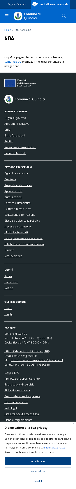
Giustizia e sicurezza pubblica (22, 220)
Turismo (9, 250)
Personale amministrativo (20, 147)
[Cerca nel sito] (63, 16)
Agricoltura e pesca (16, 173)
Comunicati (11, 282)
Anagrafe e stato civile (18, 185)
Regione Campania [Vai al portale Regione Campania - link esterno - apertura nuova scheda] (17, 4)
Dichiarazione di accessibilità (21, 414)
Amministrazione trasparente (22, 396)
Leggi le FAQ (11, 372)
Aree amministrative (16, 123)
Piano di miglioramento (18, 420)
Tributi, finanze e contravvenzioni (24, 244)
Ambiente (10, 179)
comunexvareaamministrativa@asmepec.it (37, 360)
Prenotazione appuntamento (22, 378)
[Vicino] (73, 423)
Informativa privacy (54, 447)
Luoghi (8, 314)
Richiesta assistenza (17, 390)
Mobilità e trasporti (16, 232)
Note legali (10, 408)
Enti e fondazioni (14, 135)
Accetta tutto (38, 461)
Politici (8, 141)
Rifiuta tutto (38, 481)
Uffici (7, 129)
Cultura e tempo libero (17, 208)
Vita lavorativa (13, 256)
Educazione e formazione (19, 214)
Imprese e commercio (17, 226)
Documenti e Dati (15, 153)
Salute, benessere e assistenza (23, 238)
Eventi (8, 308)
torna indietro (12, 61)
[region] (38, 455)
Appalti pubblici (13, 191)
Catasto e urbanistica (17, 203)
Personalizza (38, 471)
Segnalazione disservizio (19, 384)
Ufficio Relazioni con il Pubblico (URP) (27, 351)
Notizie (8, 288)
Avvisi (8, 276)
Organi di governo (15, 117)
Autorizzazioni (13, 197)
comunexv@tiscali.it (24, 355)
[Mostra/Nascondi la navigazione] (6, 15)
